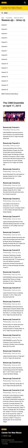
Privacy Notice (4, 441)
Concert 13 (4, 76)
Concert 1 (4, 25)
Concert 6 (4, 46)
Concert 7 (4, 51)
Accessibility (5, 443)
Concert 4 (4, 38)
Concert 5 (4, 42)
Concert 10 (4, 63)
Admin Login (7, 436)
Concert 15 (4, 85)
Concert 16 (4, 89)
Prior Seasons (9, 17)
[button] (25, 2)
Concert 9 (4, 59)
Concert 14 (4, 81)
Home (2, 17)
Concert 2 (4, 29)
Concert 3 (4, 33)
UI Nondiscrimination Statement (16, 441)
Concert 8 (4, 55)
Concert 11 (4, 68)
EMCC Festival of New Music (9, 94)
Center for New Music (11, 8)
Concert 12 (4, 72)
